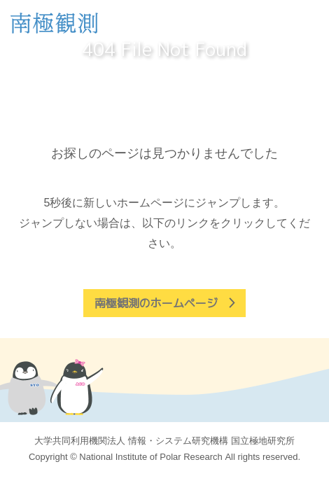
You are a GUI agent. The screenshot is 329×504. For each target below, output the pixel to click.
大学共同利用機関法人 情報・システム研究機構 (164, 440)
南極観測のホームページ (156, 303)
